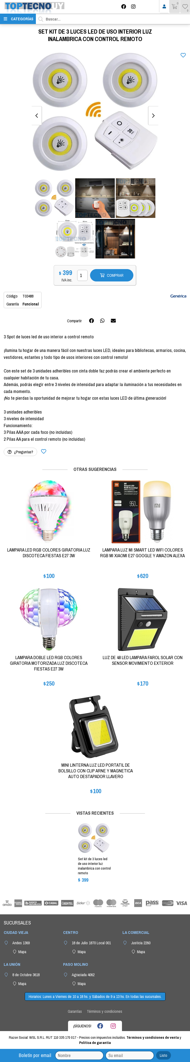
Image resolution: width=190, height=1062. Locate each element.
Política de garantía (95, 1042)
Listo (163, 1055)
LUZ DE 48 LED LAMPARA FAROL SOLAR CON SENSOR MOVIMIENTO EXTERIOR (143, 660)
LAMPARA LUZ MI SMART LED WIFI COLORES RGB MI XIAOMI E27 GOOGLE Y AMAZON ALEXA (142, 552)
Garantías (75, 1011)
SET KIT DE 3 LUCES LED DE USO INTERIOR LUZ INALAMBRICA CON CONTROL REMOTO (94, 865)
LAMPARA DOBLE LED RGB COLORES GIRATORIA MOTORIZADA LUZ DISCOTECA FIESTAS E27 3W (49, 663)
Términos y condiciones (104, 1011)
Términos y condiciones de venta (152, 1037)
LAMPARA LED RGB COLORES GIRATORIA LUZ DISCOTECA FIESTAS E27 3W (48, 552)
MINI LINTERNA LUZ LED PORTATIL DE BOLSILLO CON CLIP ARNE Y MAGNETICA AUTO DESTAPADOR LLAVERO (95, 770)
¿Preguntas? (20, 452)
